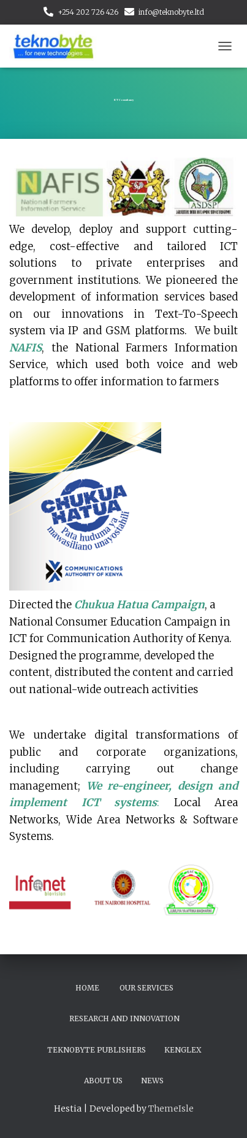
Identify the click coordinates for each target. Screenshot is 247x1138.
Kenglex (183, 1049)
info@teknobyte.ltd (171, 12)
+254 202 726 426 (88, 12)
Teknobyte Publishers (96, 1049)
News (152, 1080)
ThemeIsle (171, 1108)
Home (87, 987)
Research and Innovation (124, 1018)
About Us (103, 1080)
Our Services (146, 987)
